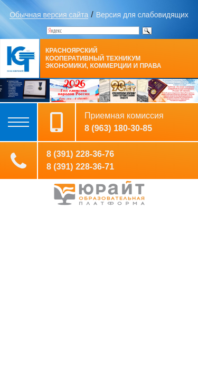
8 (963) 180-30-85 (118, 128)
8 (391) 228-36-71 (80, 167)
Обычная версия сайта (49, 15)
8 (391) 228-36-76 (80, 154)
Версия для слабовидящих (142, 15)
